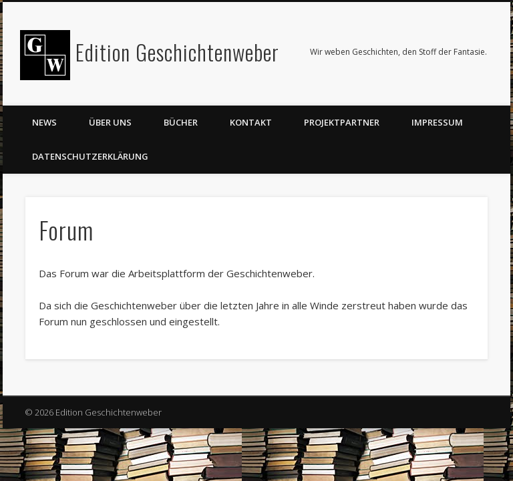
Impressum (437, 122)
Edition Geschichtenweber (177, 51)
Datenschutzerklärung (90, 156)
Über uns (110, 122)
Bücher (181, 122)
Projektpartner (341, 122)
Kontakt (251, 122)
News (44, 122)
